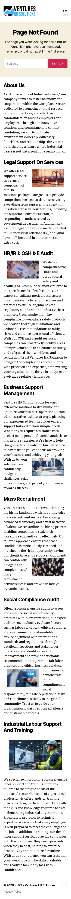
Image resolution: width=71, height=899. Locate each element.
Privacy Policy (12, 891)
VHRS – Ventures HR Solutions (34, 885)
